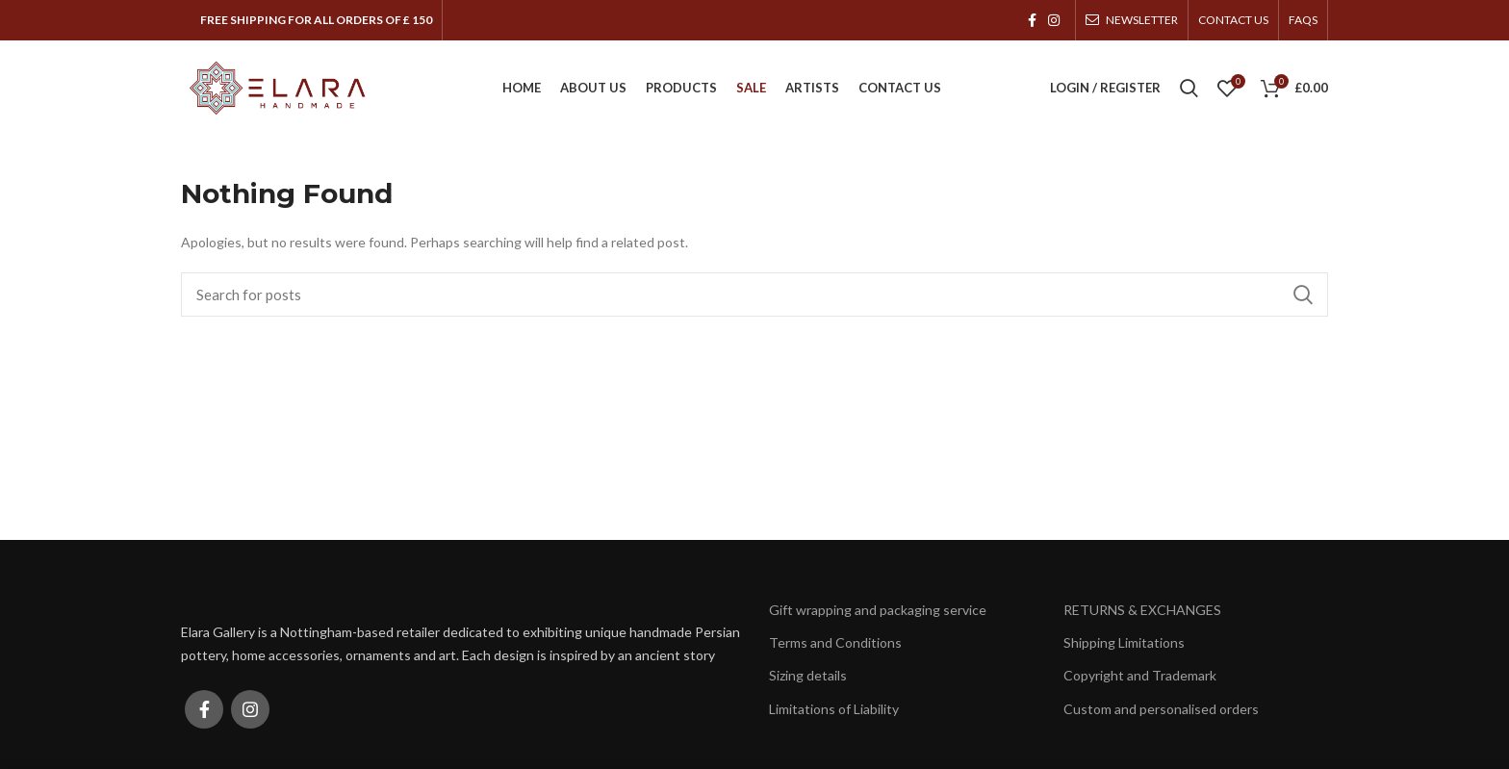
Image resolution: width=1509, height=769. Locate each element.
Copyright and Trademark (1139, 676)
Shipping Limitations (1124, 643)
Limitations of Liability (834, 709)
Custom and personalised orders (1161, 709)
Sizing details (808, 676)
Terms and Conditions (835, 643)
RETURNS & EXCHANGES (1142, 610)
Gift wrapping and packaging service (877, 610)
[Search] (754, 295)
